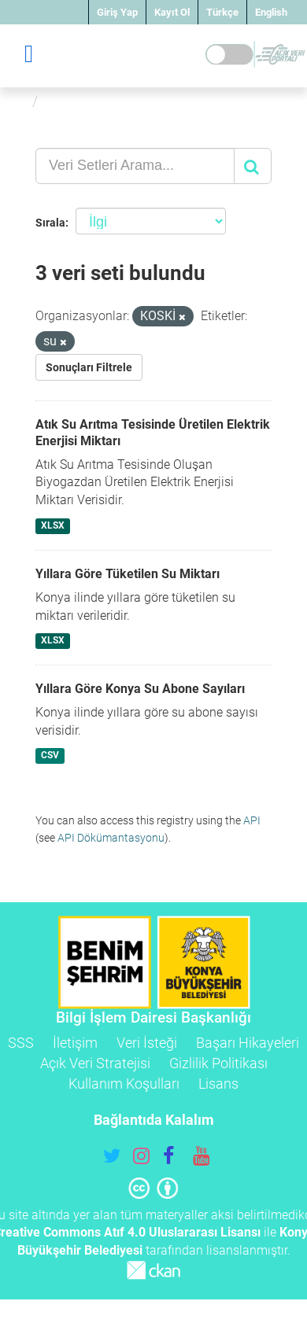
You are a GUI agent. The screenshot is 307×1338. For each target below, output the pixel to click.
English (271, 12)
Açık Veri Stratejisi (95, 1063)
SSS (21, 1042)
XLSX (53, 525)
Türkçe (222, 12)
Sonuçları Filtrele (89, 367)
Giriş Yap (117, 12)
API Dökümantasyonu (111, 837)
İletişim (75, 1042)
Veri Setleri (81, 101)
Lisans (218, 1083)
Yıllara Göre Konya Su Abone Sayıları (140, 688)
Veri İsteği (147, 1042)
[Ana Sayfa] (18, 101)
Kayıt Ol (172, 12)
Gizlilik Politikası (218, 1063)
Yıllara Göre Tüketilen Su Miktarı (127, 573)
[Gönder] (253, 166)
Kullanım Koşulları (123, 1083)
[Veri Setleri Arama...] (135, 166)
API (252, 820)
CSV (50, 755)
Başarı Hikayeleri (247, 1042)
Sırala (50, 222)
